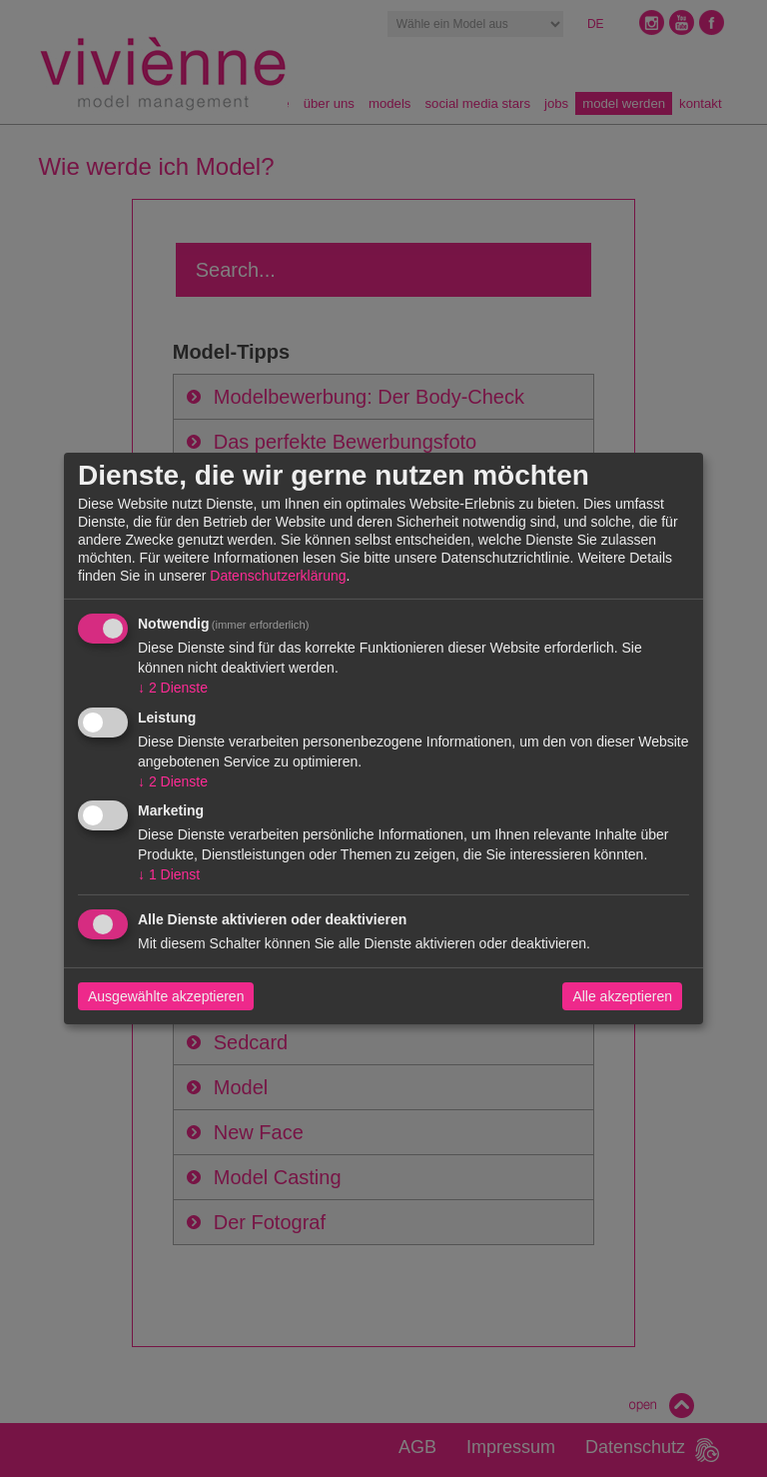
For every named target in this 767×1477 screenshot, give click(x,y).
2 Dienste (173, 688)
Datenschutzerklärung (278, 576)
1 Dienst (169, 874)
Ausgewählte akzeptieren (166, 996)
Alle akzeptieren (622, 996)
